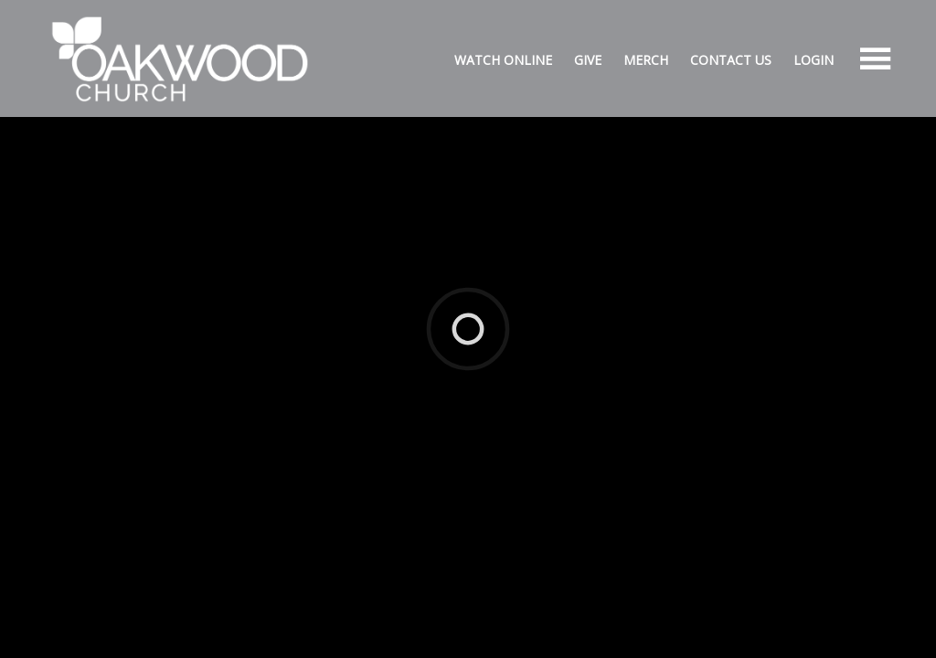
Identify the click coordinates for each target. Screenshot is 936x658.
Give (587, 60)
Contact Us (730, 60)
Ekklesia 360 (464, 300)
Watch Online (503, 60)
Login (813, 60)
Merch (645, 60)
